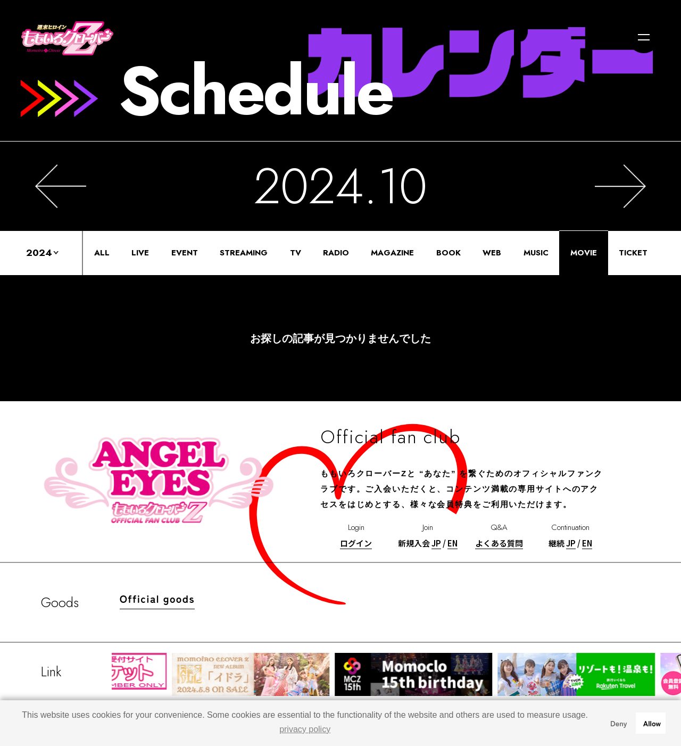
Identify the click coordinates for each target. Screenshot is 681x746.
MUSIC (536, 253)
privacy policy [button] (304, 729)
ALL (102, 253)
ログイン (356, 543)
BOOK (448, 253)
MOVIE (583, 253)
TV (295, 253)
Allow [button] (652, 722)
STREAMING (244, 253)
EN (452, 543)
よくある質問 (499, 543)
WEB (492, 253)
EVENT (184, 253)
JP (436, 543)
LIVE (140, 253)
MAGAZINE (392, 253)
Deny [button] (618, 722)
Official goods (157, 598)
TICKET (633, 253)
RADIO (336, 253)
